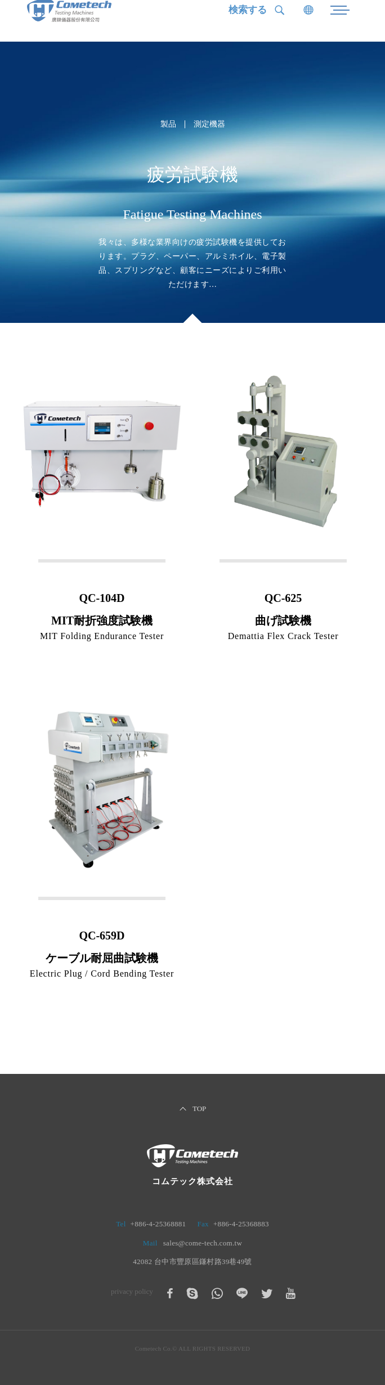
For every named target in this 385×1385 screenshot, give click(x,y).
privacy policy (132, 1291)
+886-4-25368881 (158, 1224)
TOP (199, 1108)
